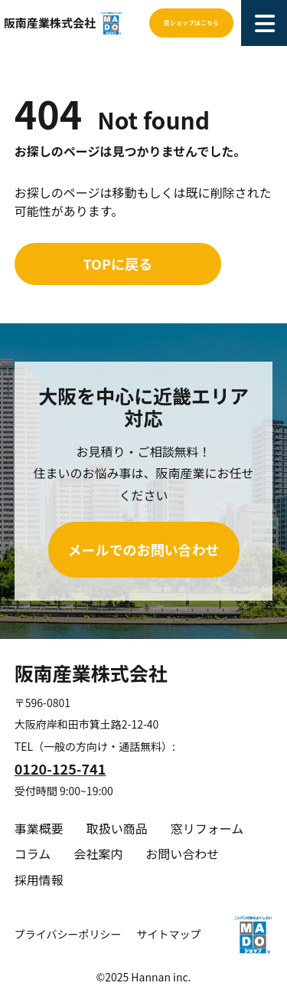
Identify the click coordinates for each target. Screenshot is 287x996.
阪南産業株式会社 (50, 23)
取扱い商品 (117, 828)
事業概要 (39, 828)
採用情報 (39, 879)
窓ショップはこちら (191, 22)
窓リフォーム (207, 828)
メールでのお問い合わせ (144, 549)
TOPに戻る (117, 264)
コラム (33, 853)
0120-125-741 (60, 768)
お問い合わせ (182, 853)
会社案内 (97, 853)
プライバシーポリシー (68, 934)
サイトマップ (168, 934)
